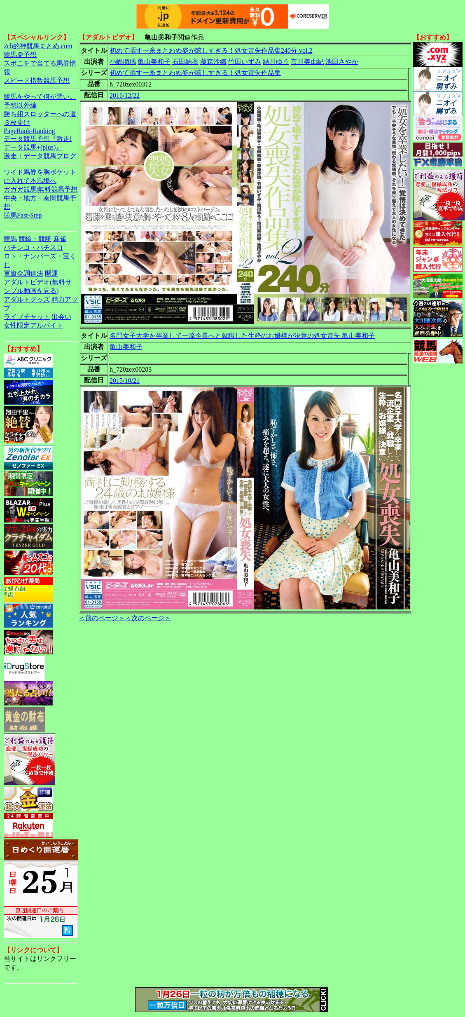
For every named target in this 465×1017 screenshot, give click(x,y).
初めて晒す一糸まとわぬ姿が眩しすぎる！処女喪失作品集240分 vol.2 (211, 50)
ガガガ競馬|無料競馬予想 (40, 189)
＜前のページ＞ (102, 617)
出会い (61, 316)
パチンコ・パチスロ (33, 247)
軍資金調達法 (23, 273)
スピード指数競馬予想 (37, 80)
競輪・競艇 (35, 238)
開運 (51, 273)
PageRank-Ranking (29, 130)
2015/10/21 (125, 380)
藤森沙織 (213, 61)
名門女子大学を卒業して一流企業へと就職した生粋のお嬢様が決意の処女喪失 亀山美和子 (242, 335)
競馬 (10, 238)
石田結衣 (185, 61)
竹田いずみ (244, 61)
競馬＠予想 (20, 54)
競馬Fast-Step (23, 215)
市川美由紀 (307, 61)
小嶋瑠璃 (123, 61)
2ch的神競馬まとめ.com (38, 45)
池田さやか (341, 61)
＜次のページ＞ (148, 617)
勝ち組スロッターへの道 (40, 113)
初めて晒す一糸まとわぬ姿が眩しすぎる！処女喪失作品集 (195, 72)
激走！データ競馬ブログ (40, 155)
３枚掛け (17, 122)
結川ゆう (276, 61)
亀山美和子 (154, 61)
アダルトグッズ (27, 299)
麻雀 (59, 238)
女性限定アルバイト (33, 325)
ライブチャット (27, 316)
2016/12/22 (125, 95)
